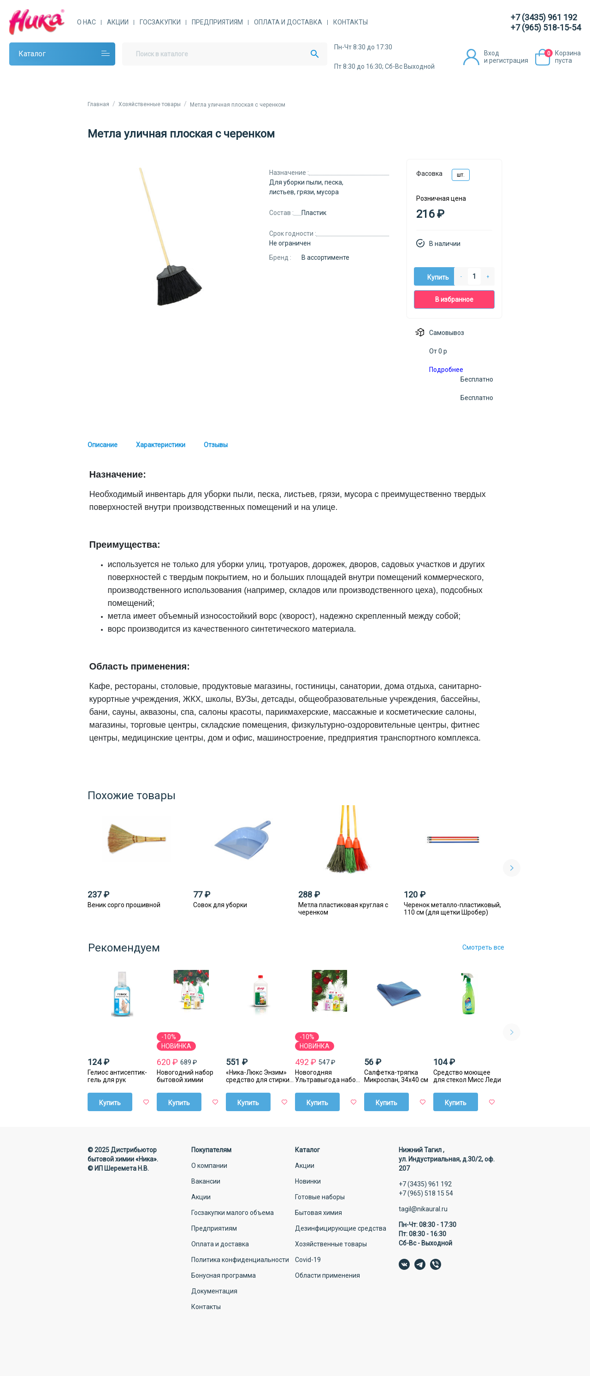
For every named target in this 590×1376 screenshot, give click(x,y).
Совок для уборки (220, 905)
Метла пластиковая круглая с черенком (343, 908)
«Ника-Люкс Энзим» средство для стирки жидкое (257, 1076)
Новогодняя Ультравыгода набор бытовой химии (327, 1076)
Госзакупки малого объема (232, 1212)
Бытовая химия (318, 1212)
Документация (214, 1291)
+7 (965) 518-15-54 (546, 27)
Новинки (308, 1181)
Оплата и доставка (288, 22)
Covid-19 (308, 1259)
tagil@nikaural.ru (423, 1209)
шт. (461, 175)
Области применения (327, 1275)
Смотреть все (483, 947)
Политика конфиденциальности (240, 1259)
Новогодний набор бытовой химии (185, 1076)
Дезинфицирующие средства (340, 1228)
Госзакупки (160, 22)
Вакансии (205, 1181)
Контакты (350, 22)
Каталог (32, 53)
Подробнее (446, 369)
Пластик (313, 212)
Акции (118, 22)
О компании (209, 1165)
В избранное (454, 299)
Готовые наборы (320, 1197)
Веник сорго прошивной (124, 905)
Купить (438, 277)
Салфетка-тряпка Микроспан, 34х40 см (396, 1076)
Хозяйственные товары (331, 1244)
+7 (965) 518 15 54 (426, 1193)
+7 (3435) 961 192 (544, 17)
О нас (86, 22)
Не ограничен (290, 243)
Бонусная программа (223, 1275)
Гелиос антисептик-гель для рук (117, 1076)
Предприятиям (217, 22)
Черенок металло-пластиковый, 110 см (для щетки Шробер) (452, 908)
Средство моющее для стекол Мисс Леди (467, 1076)
